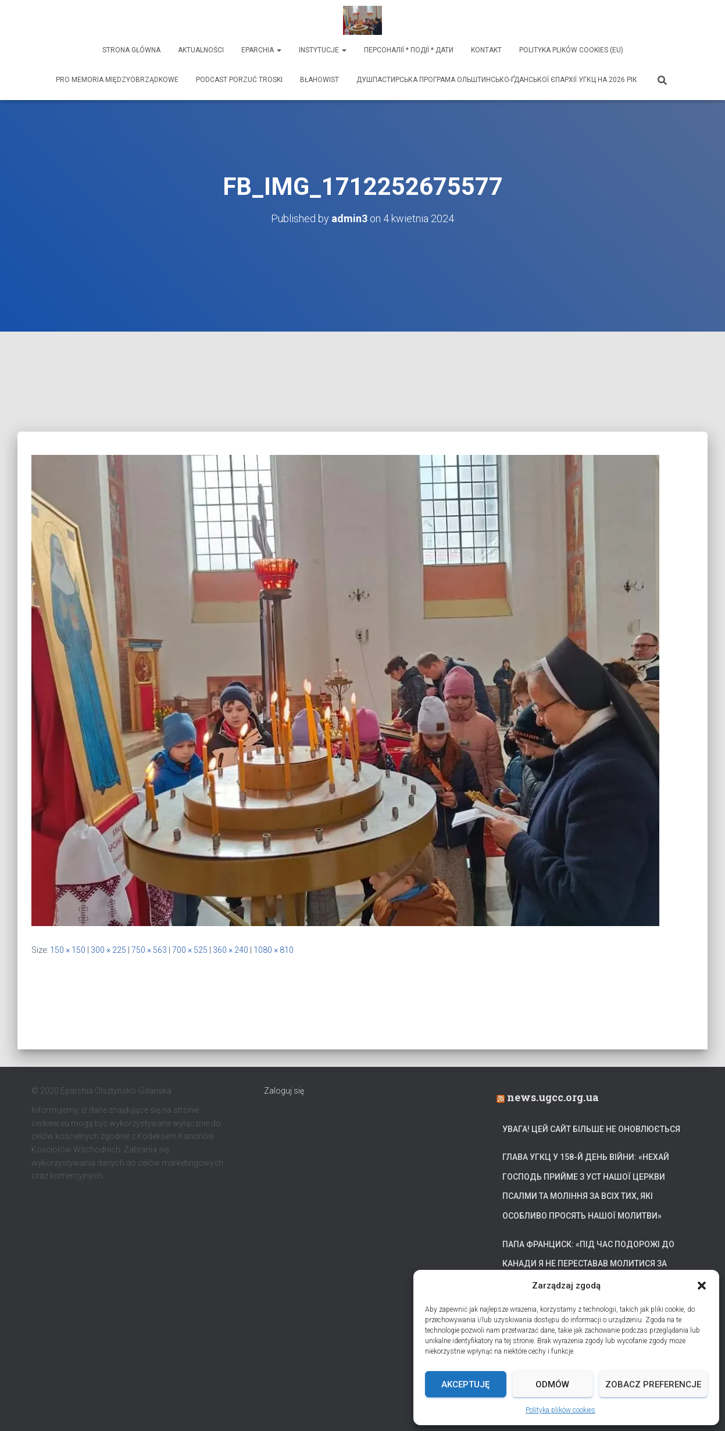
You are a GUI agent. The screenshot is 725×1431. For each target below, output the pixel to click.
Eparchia (261, 50)
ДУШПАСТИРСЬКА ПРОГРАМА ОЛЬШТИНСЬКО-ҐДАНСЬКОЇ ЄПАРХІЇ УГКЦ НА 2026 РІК (496, 80)
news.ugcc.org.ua (553, 1097)
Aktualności (201, 50)
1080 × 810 (273, 950)
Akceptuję (465, 1384)
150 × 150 (67, 950)
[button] (702, 1285)
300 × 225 (108, 950)
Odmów (552, 1384)
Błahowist (319, 80)
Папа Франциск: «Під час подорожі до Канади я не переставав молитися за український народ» (588, 1264)
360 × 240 (230, 950)
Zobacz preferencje (653, 1384)
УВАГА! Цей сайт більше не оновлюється (591, 1129)
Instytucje (323, 50)
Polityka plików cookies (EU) (571, 50)
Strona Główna (131, 50)
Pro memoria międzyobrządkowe (117, 80)
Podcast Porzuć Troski (239, 80)
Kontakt (486, 50)
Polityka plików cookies (560, 1410)
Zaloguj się (284, 1090)
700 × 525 (190, 950)
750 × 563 (149, 950)
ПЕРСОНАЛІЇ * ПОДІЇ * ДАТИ (408, 50)
